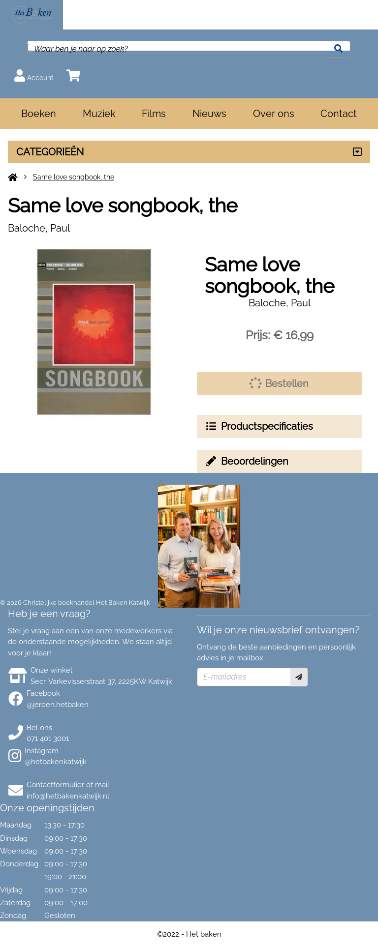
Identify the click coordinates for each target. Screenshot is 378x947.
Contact (338, 113)
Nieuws (209, 113)
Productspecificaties (259, 426)
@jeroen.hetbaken (58, 704)
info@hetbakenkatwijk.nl (68, 796)
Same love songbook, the (73, 177)
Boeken (38, 113)
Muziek (99, 113)
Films (154, 113)
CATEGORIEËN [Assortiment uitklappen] (50, 152)
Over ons (273, 113)
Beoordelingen (246, 461)
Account (34, 75)
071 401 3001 (48, 738)
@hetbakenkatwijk (56, 761)
